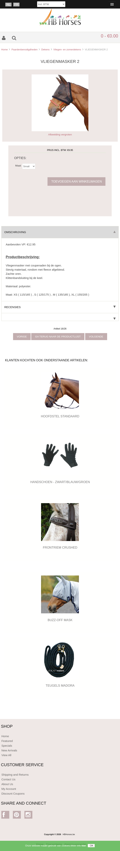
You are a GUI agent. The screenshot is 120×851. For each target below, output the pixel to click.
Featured (7, 740)
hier (84, 847)
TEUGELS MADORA (60, 685)
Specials (6, 745)
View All (6, 755)
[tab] (60, 317)
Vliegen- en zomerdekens (67, 49)
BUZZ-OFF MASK (60, 620)
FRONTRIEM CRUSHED (60, 547)
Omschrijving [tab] (60, 232)
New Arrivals (9, 750)
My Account (8, 788)
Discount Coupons (12, 793)
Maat (18, 165)
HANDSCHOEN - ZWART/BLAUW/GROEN (60, 482)
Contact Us (8, 779)
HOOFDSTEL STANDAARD (60, 416)
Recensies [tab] (60, 307)
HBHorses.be (69, 834)
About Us (7, 784)
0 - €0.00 (109, 36)
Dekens (45, 49)
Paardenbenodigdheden (25, 49)
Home (4, 49)
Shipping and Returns (15, 774)
